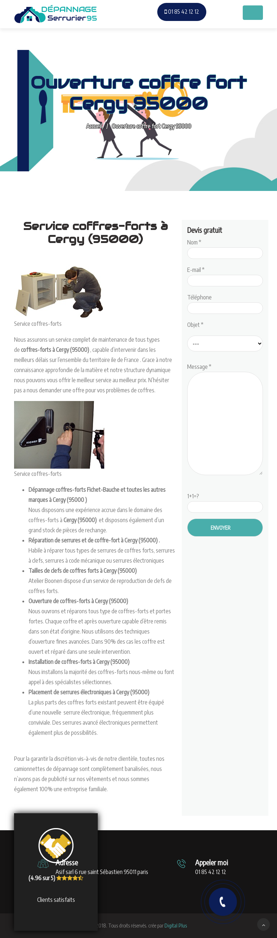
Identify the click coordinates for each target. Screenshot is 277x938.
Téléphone (225, 303)
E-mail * (225, 275)
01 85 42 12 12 (181, 11)
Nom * (225, 248)
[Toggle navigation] (253, 12)
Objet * (195, 324)
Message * (225, 420)
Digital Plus (175, 925)
